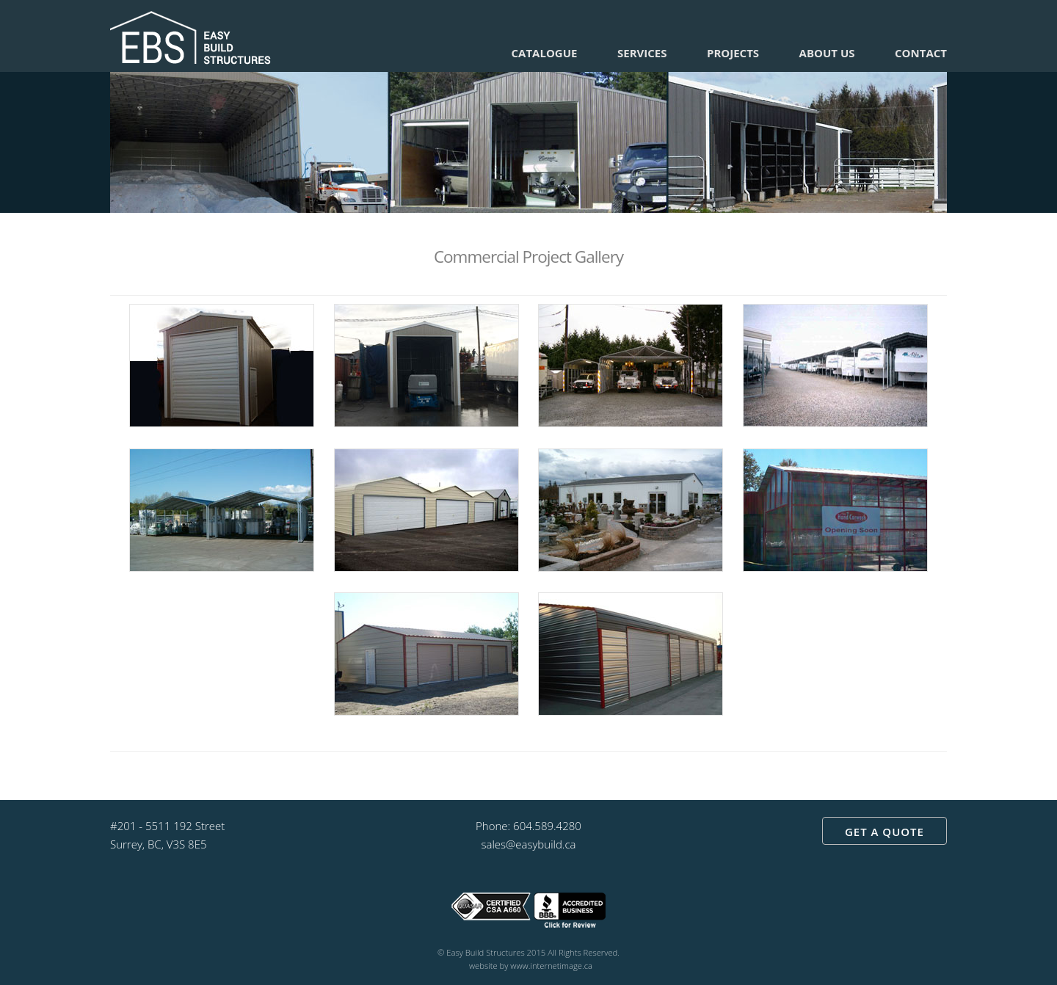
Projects (733, 53)
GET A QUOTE (884, 831)
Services (642, 53)
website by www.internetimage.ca (530, 965)
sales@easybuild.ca (528, 844)
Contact (921, 53)
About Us (827, 53)
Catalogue (545, 53)
